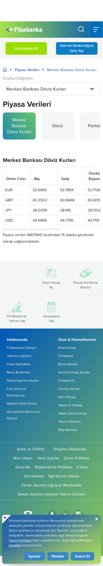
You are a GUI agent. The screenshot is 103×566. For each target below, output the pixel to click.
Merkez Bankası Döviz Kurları (19, 126)
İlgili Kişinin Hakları (63, 476)
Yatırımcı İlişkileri (19, 355)
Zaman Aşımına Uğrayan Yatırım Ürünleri (51, 494)
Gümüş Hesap (68, 388)
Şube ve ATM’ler (31, 449)
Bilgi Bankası (67, 429)
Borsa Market (68, 364)
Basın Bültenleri (18, 372)
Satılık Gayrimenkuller (23, 380)
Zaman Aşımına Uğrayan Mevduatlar (51, 485)
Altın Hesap (67, 396)
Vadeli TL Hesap (70, 405)
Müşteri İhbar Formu (22, 403)
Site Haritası (34, 476)
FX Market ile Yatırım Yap (17, 311)
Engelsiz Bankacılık (70, 449)
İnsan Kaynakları (18, 364)
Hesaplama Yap (51, 311)
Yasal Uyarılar (48, 458)
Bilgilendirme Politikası (53, 467)
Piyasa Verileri (27, 70)
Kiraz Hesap (67, 347)
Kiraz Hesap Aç (51, 277)
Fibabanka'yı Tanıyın (21, 347)
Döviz (57, 126)
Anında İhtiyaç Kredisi (74, 372)
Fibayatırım (66, 380)
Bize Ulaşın (22, 458)
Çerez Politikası (77, 458)
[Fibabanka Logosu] (23, 30)
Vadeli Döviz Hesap (72, 413)
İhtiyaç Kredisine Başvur (85, 277)
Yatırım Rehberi (69, 421)
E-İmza (82, 467)
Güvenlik (22, 467)
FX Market (65, 355)
